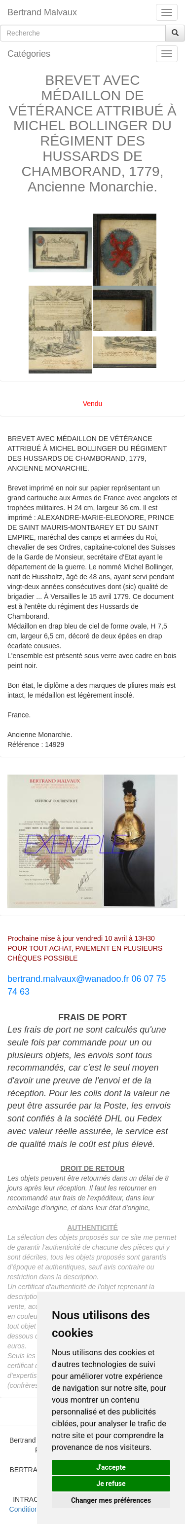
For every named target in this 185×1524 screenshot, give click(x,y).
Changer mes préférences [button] (111, 1500)
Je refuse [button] (110, 1483)
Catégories (28, 54)
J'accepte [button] (111, 1467)
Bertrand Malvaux (42, 12)
